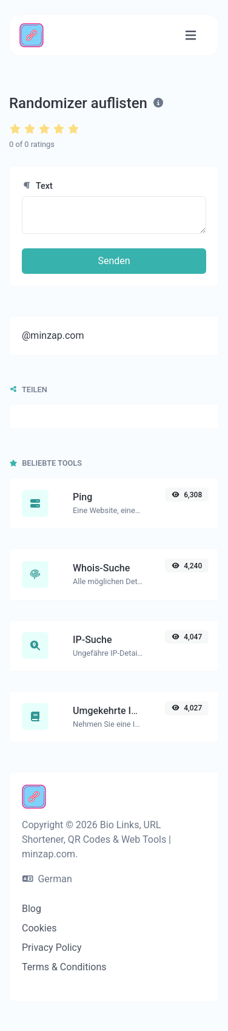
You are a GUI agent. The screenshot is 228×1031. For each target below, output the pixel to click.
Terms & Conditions (64, 967)
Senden (114, 261)
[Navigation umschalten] (191, 35)
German (47, 879)
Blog (31, 908)
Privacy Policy (52, 947)
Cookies (39, 928)
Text (37, 186)
